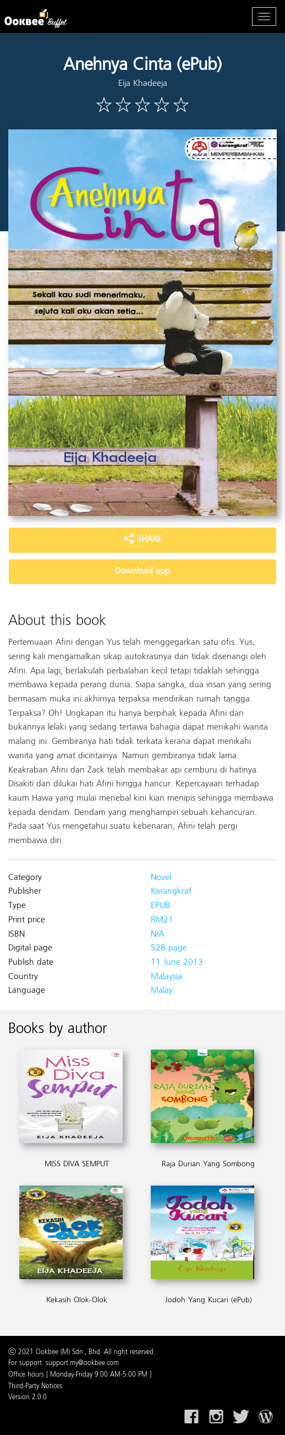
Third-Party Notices (35, 1386)
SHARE (142, 539)
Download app (142, 571)
